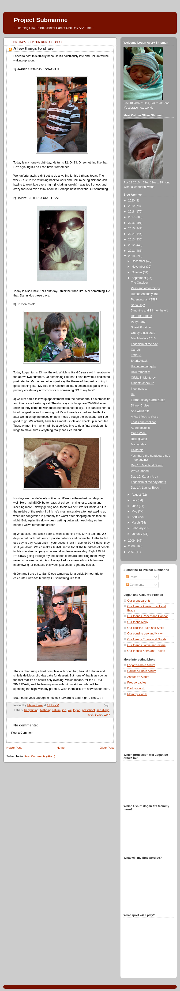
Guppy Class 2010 (143, 332)
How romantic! (140, 372)
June (135, 506)
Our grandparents (138, 600)
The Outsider (139, 282)
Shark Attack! (139, 360)
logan (76, 710)
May (135, 511)
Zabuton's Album (138, 677)
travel (98, 714)
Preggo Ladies (136, 682)
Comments (135, 584)
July (135, 500)
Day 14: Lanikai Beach (146, 487)
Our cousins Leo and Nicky (145, 633)
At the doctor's (140, 427)
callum (56, 710)
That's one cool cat (143, 422)
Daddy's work (136, 688)
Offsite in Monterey (143, 377)
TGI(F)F (136, 355)
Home (61, 747)
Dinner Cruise (140, 405)
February (138, 528)
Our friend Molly (137, 622)
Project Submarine (41, 19)
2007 (132, 552)
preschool (88, 710)
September (139, 278)
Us (133, 394)
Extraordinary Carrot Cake (148, 400)
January (137, 533)
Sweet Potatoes (141, 327)
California (137, 450)
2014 (132, 233)
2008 (132, 546)
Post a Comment (22, 732)
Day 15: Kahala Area (144, 476)
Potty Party (138, 321)
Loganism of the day (144, 344)
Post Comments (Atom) (39, 756)
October (137, 272)
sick (91, 714)
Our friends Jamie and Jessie (146, 645)
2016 (132, 222)
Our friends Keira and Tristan (146, 651)
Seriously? (138, 305)
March (136, 522)
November (139, 266)
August (137, 494)
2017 (132, 217)
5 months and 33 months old (149, 310)
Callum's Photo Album (141, 671)
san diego (103, 710)
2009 (132, 540)
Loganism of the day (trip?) (148, 482)
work (107, 714)
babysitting (31, 710)
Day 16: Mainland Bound (147, 465)
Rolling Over (139, 438)
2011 (132, 250)
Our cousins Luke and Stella (145, 628)
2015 (132, 228)
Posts (131, 577)
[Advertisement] (147, 724)
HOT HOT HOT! (141, 316)
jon (64, 710)
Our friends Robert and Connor (147, 616)
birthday (45, 710)
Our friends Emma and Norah (146, 639)
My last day (138, 444)
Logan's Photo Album (141, 665)
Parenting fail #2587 (144, 299)
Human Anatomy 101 (145, 294)
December (139, 261)
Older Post (107, 747)
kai (69, 710)
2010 (132, 256)
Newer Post (14, 747)
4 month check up (142, 383)
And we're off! (140, 411)
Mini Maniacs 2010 (143, 338)
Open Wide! (139, 433)
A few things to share (144, 416)
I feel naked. (139, 388)
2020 (132, 200)
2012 (132, 245)
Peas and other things (145, 288)
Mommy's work (137, 694)
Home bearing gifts (143, 366)
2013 (132, 239)
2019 (132, 206)
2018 (132, 211)
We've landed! (140, 471)
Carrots (136, 349)
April (135, 517)
